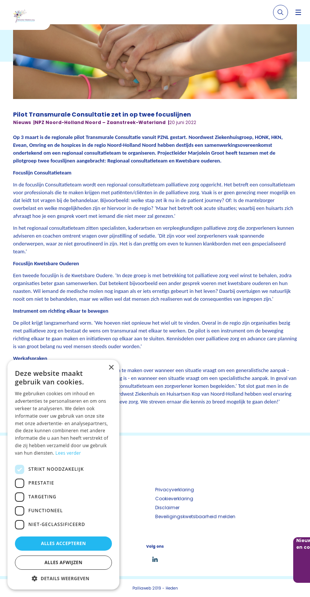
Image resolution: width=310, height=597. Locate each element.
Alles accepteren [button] (63, 543)
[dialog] (63, 475)
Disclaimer (167, 507)
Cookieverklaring (174, 498)
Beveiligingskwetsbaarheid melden (195, 516)
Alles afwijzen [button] (63, 562)
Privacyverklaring (174, 489)
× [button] (111, 368)
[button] (63, 578)
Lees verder (68, 453)
